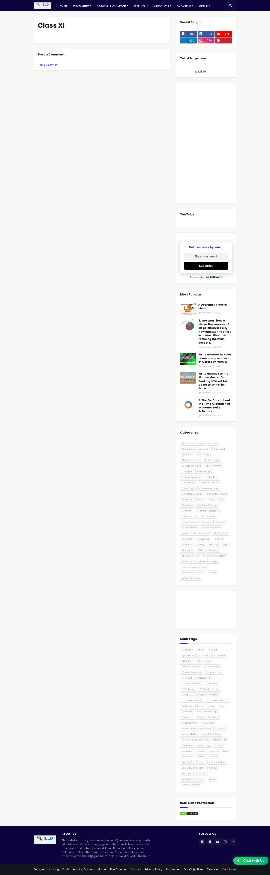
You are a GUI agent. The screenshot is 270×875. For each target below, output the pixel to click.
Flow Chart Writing (206, 505)
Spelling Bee (188, 555)
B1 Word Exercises (191, 460)
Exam (221, 499)
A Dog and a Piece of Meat (212, 306)
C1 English (187, 471)
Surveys (213, 561)
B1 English (187, 454)
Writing (213, 572)
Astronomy (204, 448)
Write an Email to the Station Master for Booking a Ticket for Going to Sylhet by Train (213, 381)
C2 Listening (188, 482)
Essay (211, 499)
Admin (201, 443)
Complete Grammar (217, 493)
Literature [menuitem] (161, 5)
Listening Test (219, 533)
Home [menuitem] (63, 5)
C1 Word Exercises (191, 477)
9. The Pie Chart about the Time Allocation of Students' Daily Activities (214, 406)
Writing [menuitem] (140, 5)
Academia (187, 443)
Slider (201, 550)
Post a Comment (48, 65)
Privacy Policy (153, 869)
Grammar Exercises (207, 510)
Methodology (203, 538)
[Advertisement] (206, 143)
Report (226, 544)
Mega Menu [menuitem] (81, 5)
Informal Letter (189, 527)
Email (200, 499)
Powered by (206, 277)
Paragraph (187, 544)
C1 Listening (203, 471)
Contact (135, 869)
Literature (187, 538)
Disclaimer (173, 869)
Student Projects (217, 555)
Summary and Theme (193, 561)
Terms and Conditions (221, 869)
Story (202, 555)
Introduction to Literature (195, 533)
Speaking (213, 550)
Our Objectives (193, 869)
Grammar (187, 510)
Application (188, 448)
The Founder (118, 869)
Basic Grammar (214, 465)
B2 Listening (211, 460)
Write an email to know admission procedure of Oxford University (214, 358)
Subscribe (206, 265)
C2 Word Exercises (209, 482)
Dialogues (187, 499)
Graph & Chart (189, 516)
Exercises (187, 505)
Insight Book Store (211, 527)
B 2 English (220, 448)
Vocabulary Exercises (193, 572)
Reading (213, 544)
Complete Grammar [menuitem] (111, 5)
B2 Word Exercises (191, 465)
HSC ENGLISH (208, 516)
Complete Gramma (192, 493)
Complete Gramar (208, 488)
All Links (213, 443)
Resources (187, 550)
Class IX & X (188, 488)
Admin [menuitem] (203, 5)
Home (102, 869)
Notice (218, 538)
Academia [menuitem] (184, 5)
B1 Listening (203, 454)
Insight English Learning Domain (73, 869)
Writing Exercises (191, 578)
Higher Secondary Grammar (197, 522)
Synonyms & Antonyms (194, 566)
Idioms (220, 522)
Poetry (201, 544)
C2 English (211, 477)
